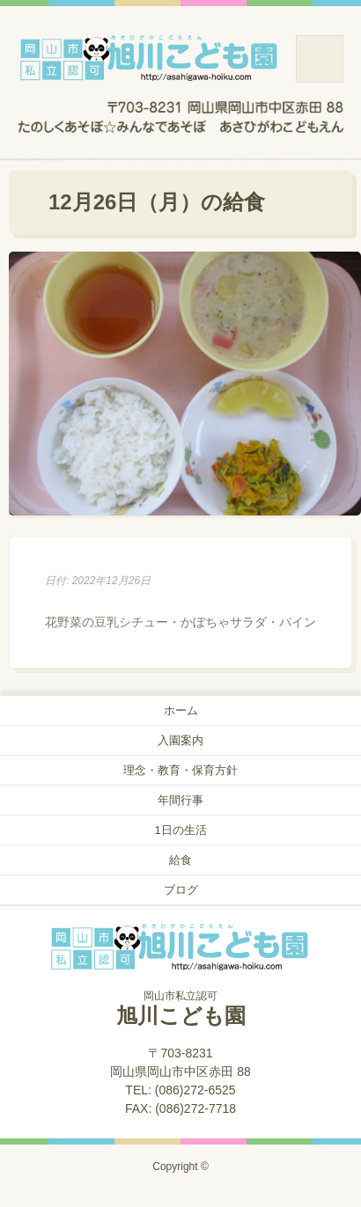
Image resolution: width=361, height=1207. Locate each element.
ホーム (181, 710)
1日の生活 (180, 830)
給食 (180, 860)
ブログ (181, 889)
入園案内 (180, 740)
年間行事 (180, 800)
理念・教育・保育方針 (180, 770)
